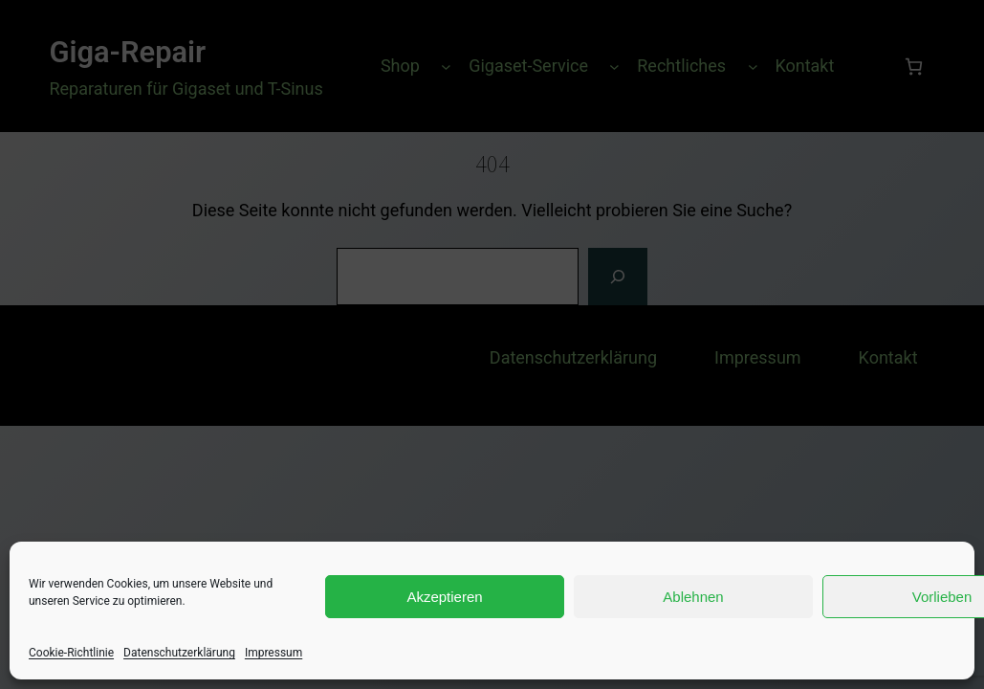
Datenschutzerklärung (179, 652)
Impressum (273, 652)
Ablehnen (693, 597)
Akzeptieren (444, 597)
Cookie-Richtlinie (71, 652)
